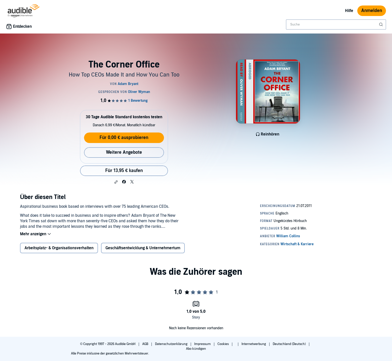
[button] (116, 182)
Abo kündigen (196, 349)
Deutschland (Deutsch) (289, 344)
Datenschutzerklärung (171, 344)
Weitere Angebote (124, 152)
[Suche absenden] (381, 25)
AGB (145, 344)
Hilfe (349, 10)
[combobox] (336, 25)
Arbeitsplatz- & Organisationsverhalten (59, 248)
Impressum (203, 344)
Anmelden (371, 10)
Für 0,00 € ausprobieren (124, 137)
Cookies (224, 344)
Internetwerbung (254, 344)
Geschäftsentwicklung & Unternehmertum (143, 248)
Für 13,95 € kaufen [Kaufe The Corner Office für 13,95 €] (124, 170)
